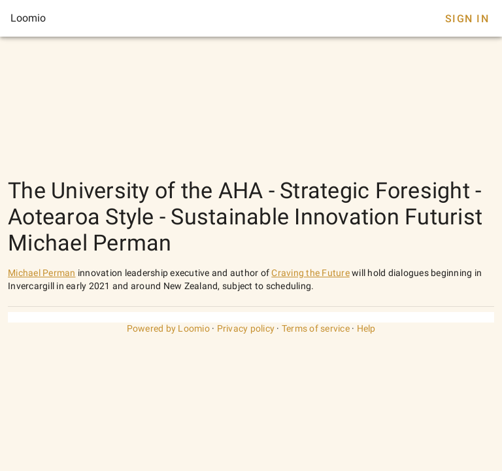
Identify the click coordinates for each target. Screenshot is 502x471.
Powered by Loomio (168, 328)
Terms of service (316, 328)
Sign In (467, 18)
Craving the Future (310, 273)
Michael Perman (42, 273)
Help (366, 328)
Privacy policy (246, 328)
